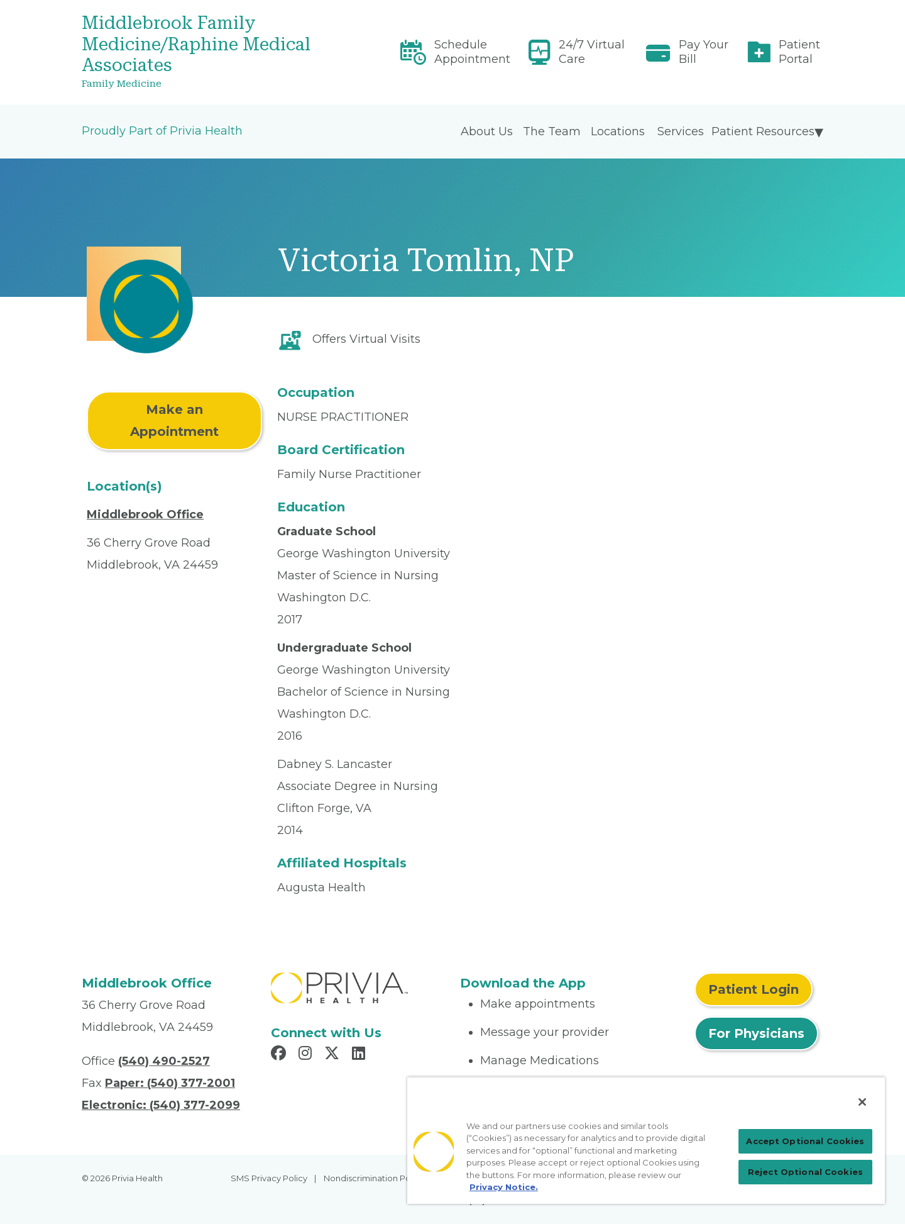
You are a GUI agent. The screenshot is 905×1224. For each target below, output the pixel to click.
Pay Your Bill (703, 52)
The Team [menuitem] (552, 131)
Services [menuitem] (680, 131)
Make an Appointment (174, 420)
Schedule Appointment (472, 52)
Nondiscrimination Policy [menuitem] (374, 1178)
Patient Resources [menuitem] (762, 131)
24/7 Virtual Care (592, 52)
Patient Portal (799, 52)
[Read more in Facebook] (280, 1055)
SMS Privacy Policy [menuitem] (269, 1178)
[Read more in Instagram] (307, 1055)
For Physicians (756, 1033)
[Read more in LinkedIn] (360, 1055)
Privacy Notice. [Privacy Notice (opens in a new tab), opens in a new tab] (503, 1187)
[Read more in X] (333, 1055)
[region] (646, 1140)
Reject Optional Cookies (805, 1172)
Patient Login (753, 989)
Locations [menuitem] (618, 131)
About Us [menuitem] (487, 131)
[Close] (862, 1102)
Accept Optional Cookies (805, 1141)
